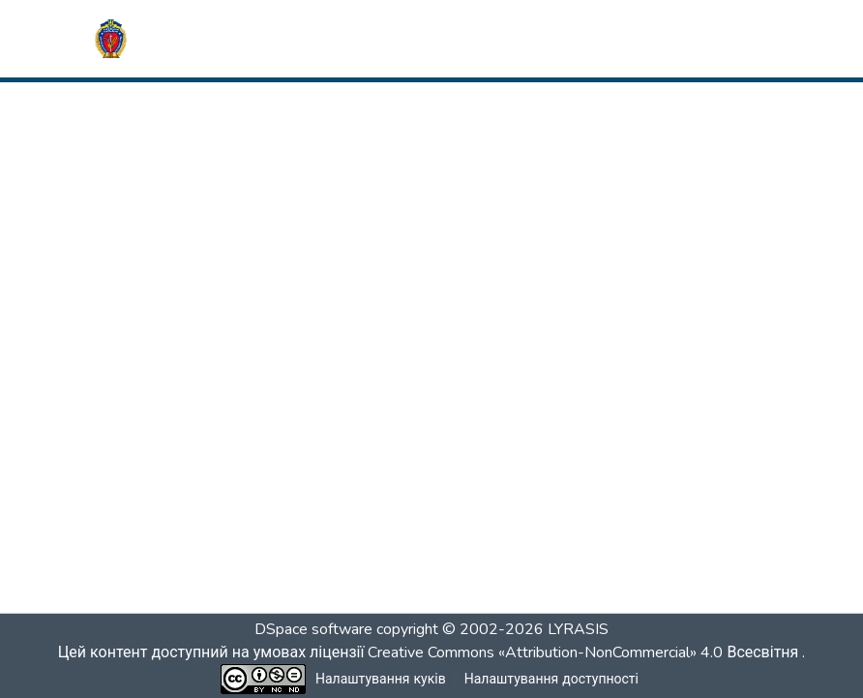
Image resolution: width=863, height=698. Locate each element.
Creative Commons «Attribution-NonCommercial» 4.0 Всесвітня (588, 652)
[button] (111, 38)
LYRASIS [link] (578, 629)
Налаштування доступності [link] (551, 679)
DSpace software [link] (313, 629)
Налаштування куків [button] (381, 679)
